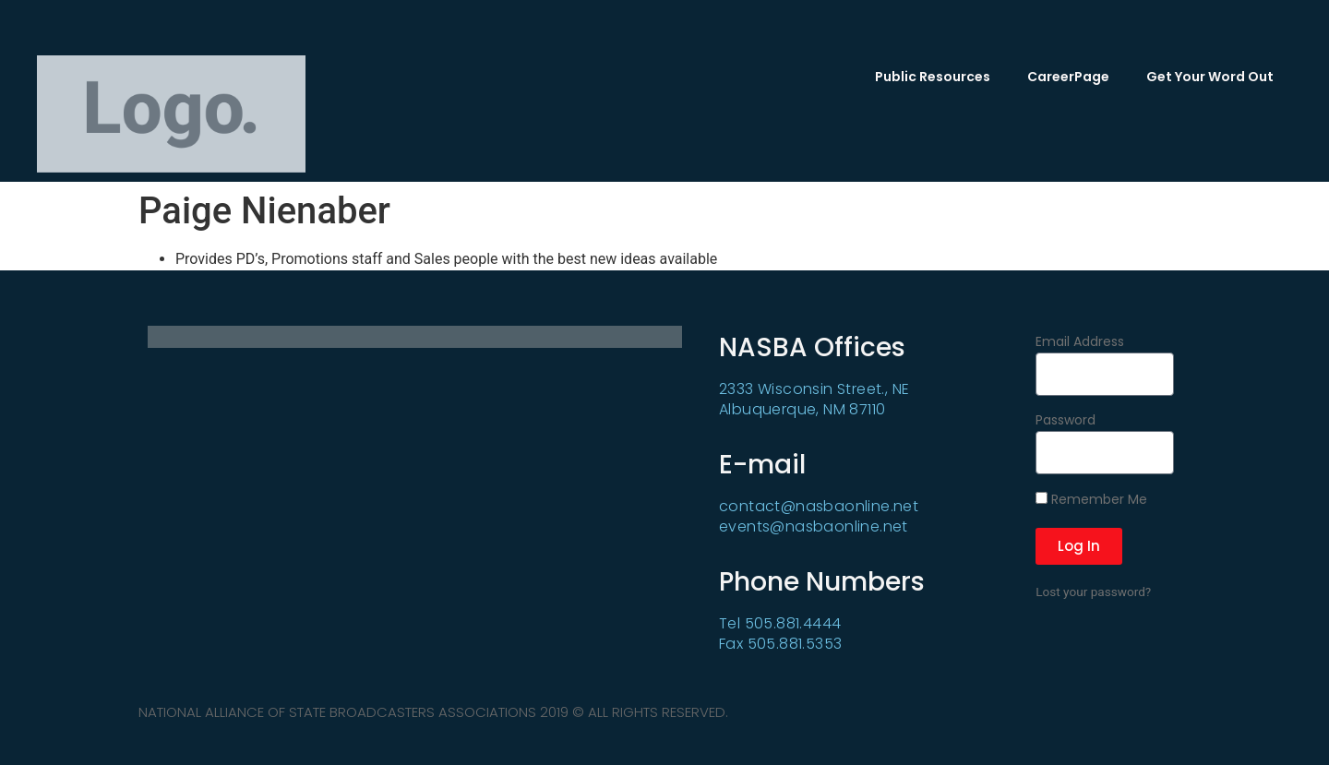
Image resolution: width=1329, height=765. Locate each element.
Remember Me (1091, 500)
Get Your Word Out (1210, 76)
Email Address (1080, 343)
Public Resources (932, 76)
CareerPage (1068, 76)
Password (1066, 421)
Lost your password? (1093, 591)
